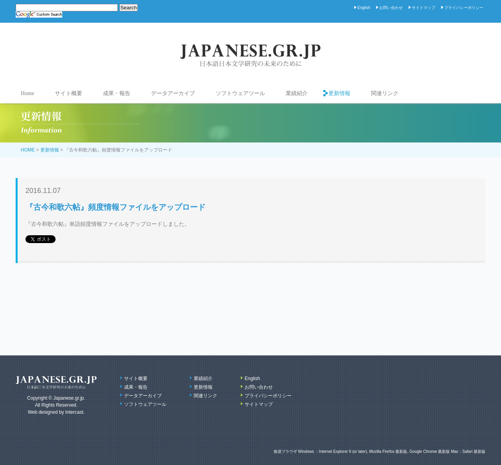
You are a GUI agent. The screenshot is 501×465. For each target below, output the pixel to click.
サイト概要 (68, 93)
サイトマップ (423, 7)
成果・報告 (116, 93)
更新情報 (339, 93)
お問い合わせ (391, 7)
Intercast (74, 412)
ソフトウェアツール (240, 93)
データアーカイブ (173, 93)
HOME (28, 150)
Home (27, 93)
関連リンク (384, 93)
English (363, 7)
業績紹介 (297, 93)
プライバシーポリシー (463, 7)
